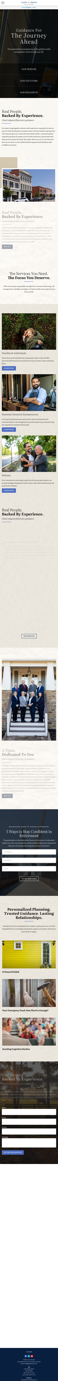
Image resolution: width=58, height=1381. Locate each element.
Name (4, 1108)
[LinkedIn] (29, 1356)
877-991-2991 (31, 1359)
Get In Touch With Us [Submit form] (13, 1152)
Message (5, 1137)
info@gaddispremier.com (30, 1363)
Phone (4, 1127)
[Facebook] (26, 1356)
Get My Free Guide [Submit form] (29, 878)
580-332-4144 (30, 1373)
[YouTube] (32, 1356)
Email (4, 1117)
